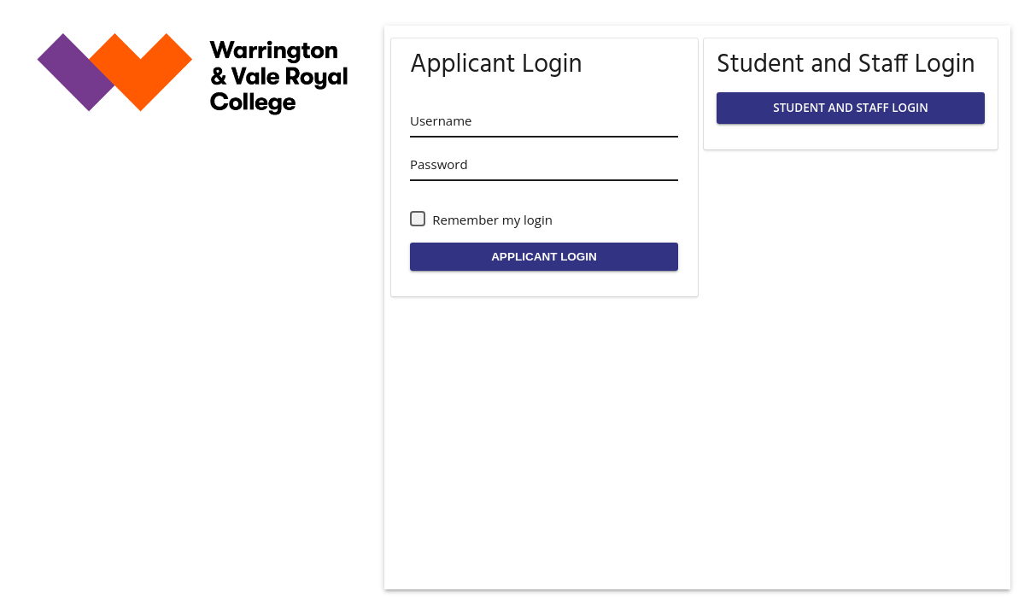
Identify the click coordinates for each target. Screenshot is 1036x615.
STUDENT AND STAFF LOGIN (850, 107)
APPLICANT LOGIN (544, 256)
